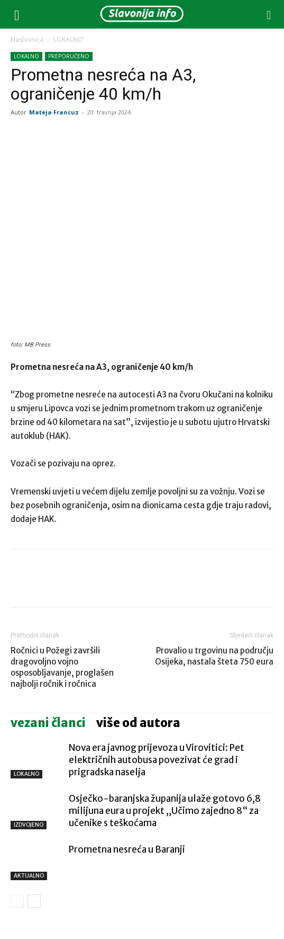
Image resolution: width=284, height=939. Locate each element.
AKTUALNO (29, 875)
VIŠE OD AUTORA (138, 722)
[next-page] (34, 901)
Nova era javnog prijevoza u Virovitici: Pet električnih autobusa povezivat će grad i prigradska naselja (156, 760)
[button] (17, 14)
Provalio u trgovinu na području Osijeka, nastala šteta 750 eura (214, 656)
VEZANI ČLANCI (48, 722)
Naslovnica (27, 39)
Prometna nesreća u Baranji (127, 849)
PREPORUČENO (68, 56)
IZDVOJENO (28, 824)
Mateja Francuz (54, 112)
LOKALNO (68, 39)
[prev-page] (17, 901)
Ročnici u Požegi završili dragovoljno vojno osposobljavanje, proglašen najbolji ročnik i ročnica (62, 667)
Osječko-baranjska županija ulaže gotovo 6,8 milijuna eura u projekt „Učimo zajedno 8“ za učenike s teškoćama (165, 811)
